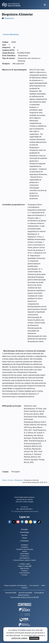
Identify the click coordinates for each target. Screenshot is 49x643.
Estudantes (24, 545)
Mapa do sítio (24, 568)
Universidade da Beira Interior (24, 497)
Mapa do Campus (24, 566)
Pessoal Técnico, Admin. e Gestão (24, 560)
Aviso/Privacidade (25, 593)
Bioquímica (9, 18)
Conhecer (24, 540)
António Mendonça (11, 34)
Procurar (24, 575)
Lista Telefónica (24, 573)
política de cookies (19, 638)
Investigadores (25, 558)
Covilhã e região (24, 564)
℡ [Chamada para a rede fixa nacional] (32, 509)
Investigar (24, 532)
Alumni (24, 551)
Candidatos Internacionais (24, 549)
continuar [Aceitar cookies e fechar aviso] (34, 638)
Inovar (24, 535)
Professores (24, 556)
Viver (24, 538)
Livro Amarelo (34, 585)
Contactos (24, 507)
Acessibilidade (10, 593)
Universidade (24, 553)
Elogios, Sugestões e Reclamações (15, 585)
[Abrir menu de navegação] (45, 4)
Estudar (24, 529)
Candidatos (24, 547)
